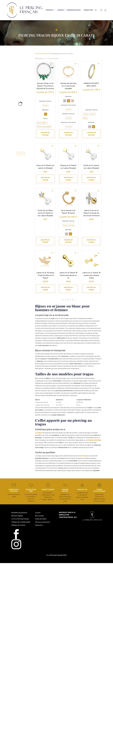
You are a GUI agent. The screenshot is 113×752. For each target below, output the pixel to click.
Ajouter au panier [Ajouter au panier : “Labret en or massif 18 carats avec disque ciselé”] (91, 288)
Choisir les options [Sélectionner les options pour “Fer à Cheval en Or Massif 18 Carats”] (68, 241)
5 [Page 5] (70, 300)
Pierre (45, 118)
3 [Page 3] (65, 300)
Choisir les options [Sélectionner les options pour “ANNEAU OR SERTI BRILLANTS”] (91, 134)
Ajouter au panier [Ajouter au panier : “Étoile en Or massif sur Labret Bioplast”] (91, 178)
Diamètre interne (45, 101)
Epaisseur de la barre (68, 122)
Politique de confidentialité (20, 522)
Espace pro (39, 525)
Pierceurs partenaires (42, 522)
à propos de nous (73, 10)
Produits (50, 10)
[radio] (45, 105)
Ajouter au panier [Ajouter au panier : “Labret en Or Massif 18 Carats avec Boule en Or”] (68, 288)
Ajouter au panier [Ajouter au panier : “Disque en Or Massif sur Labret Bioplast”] (68, 178)
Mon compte (39, 516)
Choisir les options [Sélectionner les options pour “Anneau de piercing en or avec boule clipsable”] (68, 134)
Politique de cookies (18, 525)
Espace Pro (88, 10)
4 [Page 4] (68, 300)
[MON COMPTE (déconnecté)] (105, 10)
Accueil (37, 53)
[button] (95, 10)
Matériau (45, 110)
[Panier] (101, 10)
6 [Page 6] (72, 300)
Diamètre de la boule (68, 105)
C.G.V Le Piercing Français (20, 519)
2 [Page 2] (63, 300)
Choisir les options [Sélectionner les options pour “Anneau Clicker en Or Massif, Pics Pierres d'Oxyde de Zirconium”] (45, 134)
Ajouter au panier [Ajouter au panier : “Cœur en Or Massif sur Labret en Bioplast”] (45, 178)
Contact (60, 10)
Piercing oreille (44, 53)
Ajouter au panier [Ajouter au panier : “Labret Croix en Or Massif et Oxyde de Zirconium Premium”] (91, 241)
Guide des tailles (40, 519)
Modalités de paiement (19, 513)
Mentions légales (17, 516)
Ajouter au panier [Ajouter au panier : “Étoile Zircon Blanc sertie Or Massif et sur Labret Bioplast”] (45, 241)
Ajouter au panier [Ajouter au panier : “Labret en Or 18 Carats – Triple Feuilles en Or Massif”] (45, 288)
